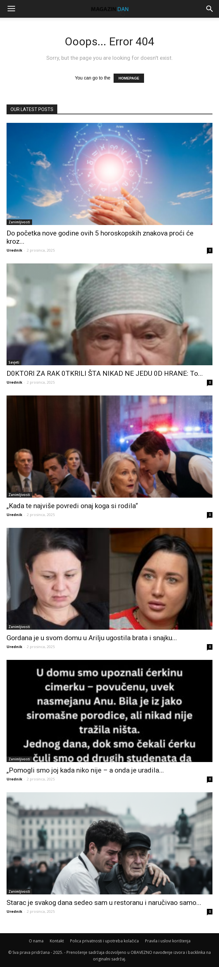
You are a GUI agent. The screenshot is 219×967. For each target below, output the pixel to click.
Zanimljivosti (19, 222)
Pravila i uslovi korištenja (168, 941)
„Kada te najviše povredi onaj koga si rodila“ (72, 506)
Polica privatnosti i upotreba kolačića (104, 941)
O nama (36, 941)
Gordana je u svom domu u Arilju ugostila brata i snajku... (92, 638)
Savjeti (14, 362)
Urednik (14, 250)
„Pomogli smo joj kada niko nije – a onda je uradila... (85, 770)
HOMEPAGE (129, 78)
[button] (210, 9)
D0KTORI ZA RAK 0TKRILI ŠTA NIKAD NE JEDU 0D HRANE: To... (105, 373)
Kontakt (57, 941)
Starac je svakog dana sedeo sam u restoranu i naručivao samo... (104, 903)
